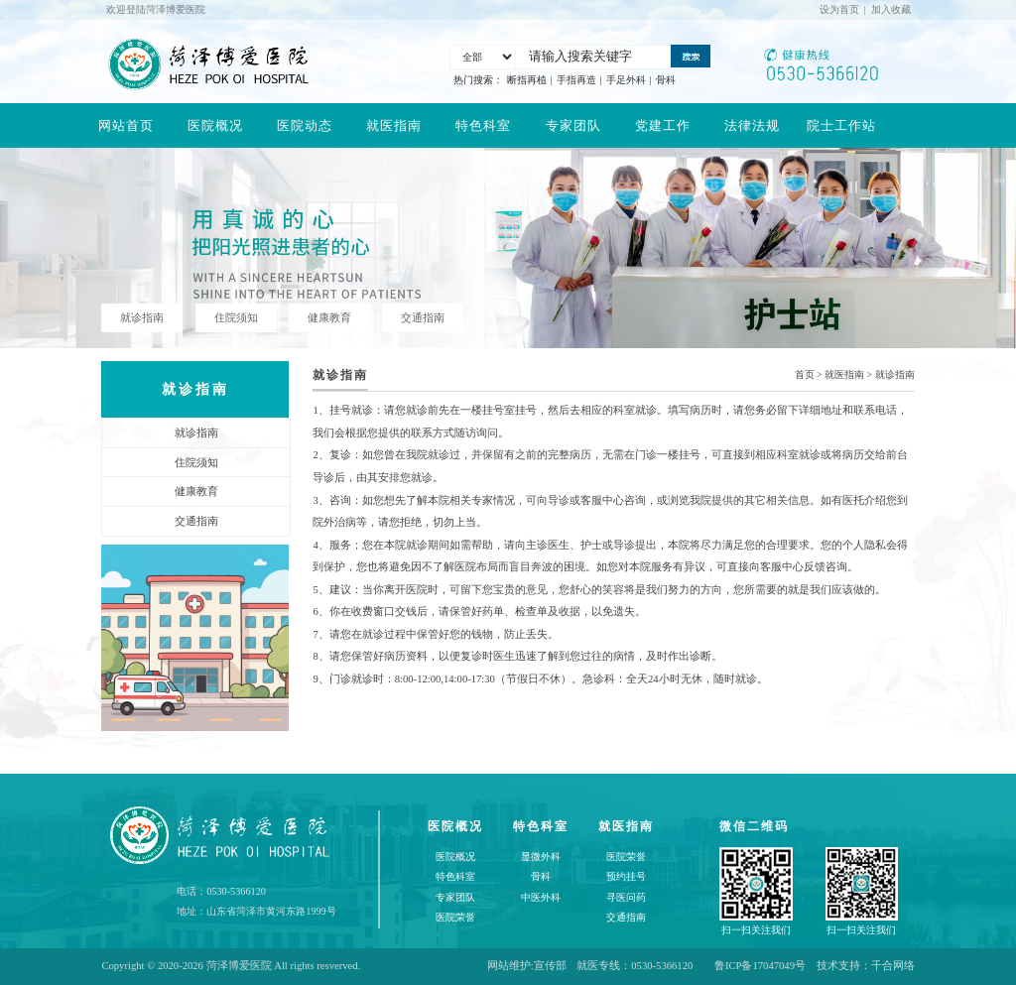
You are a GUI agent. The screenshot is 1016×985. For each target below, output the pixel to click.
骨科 (666, 79)
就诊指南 (895, 374)
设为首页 (839, 9)
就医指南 (394, 125)
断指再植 (527, 79)
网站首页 (126, 125)
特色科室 (483, 125)
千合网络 (893, 965)
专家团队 (573, 125)
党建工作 (663, 125)
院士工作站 (841, 125)
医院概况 (215, 125)
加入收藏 (891, 9)
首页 (805, 374)
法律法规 (752, 125)
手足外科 (626, 79)
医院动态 (304, 125)
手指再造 (576, 79)
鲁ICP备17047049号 (760, 965)
